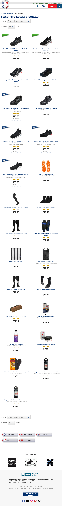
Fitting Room (44, 434)
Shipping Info (38, 488)
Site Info (16, 488)
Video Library (27, 440)
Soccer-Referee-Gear (7, 13)
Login (43, 6)
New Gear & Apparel (38, 1)
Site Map (11, 488)
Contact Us (45, 488)
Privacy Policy (23, 488)
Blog (8, 440)
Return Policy (31, 488)
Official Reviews (28, 434)
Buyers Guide (10, 434)
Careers (51, 488)
